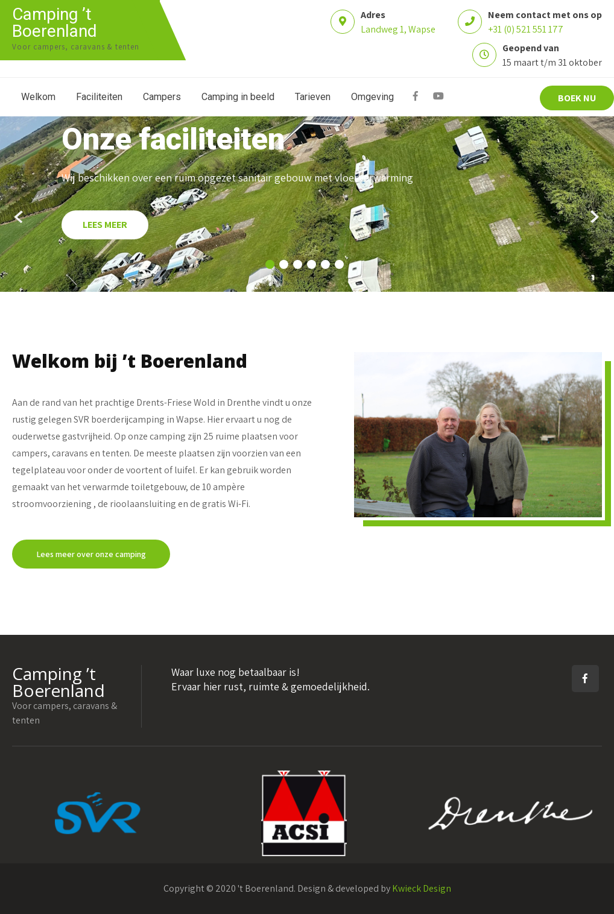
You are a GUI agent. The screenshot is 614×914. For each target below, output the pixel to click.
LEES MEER (105, 224)
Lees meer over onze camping (91, 554)
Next (594, 217)
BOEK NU (577, 98)
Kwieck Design (421, 888)
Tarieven (313, 96)
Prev (19, 217)
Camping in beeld (237, 96)
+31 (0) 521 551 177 (525, 29)
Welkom (38, 96)
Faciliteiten (99, 96)
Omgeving (372, 96)
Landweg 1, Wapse (398, 29)
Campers (162, 96)
